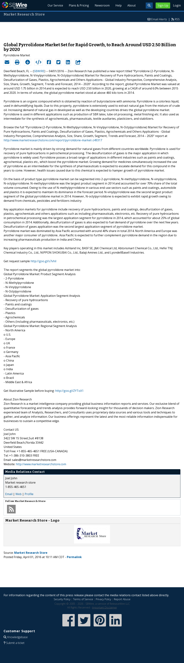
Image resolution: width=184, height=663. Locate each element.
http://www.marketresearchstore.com (41, 464)
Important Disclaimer (104, 607)
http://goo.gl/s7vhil (43, 261)
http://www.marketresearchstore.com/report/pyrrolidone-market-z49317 (53, 140)
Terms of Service (83, 599)
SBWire (14, 5)
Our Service (55, 5)
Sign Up (163, 5)
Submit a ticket (15, 643)
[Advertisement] (92, 30)
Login (177, 5)
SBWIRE (39, 71)
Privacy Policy (103, 599)
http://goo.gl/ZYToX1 (69, 391)
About (131, 5)
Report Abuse (122, 599)
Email (8, 494)
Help (118, 5)
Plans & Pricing (79, 5)
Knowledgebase (17, 637)
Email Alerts (159, 19)
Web (18, 494)
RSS (177, 19)
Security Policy (62, 599)
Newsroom (102, 5)
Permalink (74, 557)
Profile (29, 494)
